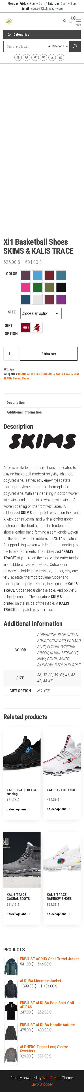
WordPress (50, 1077)
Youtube (43, 57)
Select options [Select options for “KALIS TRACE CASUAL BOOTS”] (16, 914)
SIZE (12, 312)
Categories (21, 35)
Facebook (18, 57)
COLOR (11, 273)
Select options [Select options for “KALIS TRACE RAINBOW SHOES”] (57, 914)
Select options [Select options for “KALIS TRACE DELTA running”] (16, 809)
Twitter (35, 57)
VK (52, 57)
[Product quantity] (11, 354)
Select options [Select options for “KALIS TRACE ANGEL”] (57, 809)
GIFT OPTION (11, 329)
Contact (60, 57)
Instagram (26, 57)
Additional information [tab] (24, 412)
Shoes (16, 378)
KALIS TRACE (64, 374)
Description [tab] (16, 402)
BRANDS (23, 374)
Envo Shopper (42, 1084)
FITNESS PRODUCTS (41, 374)
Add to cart (48, 354)
